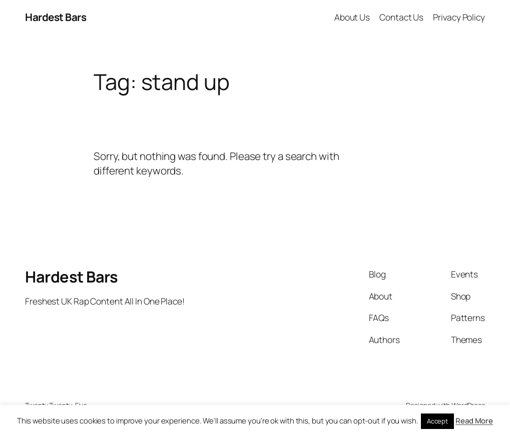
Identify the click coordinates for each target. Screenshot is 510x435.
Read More (474, 421)
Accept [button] (437, 421)
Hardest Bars (55, 17)
